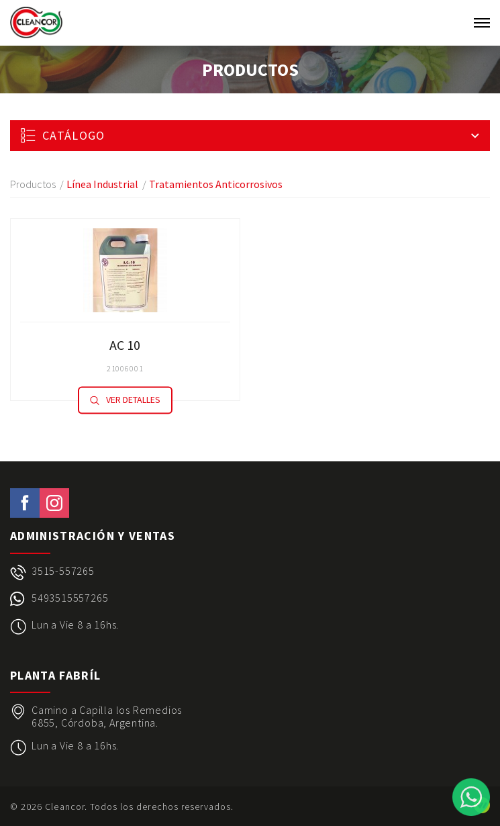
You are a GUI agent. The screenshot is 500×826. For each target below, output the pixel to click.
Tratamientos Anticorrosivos (216, 184)
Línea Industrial (102, 184)
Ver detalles (125, 400)
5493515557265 (70, 598)
